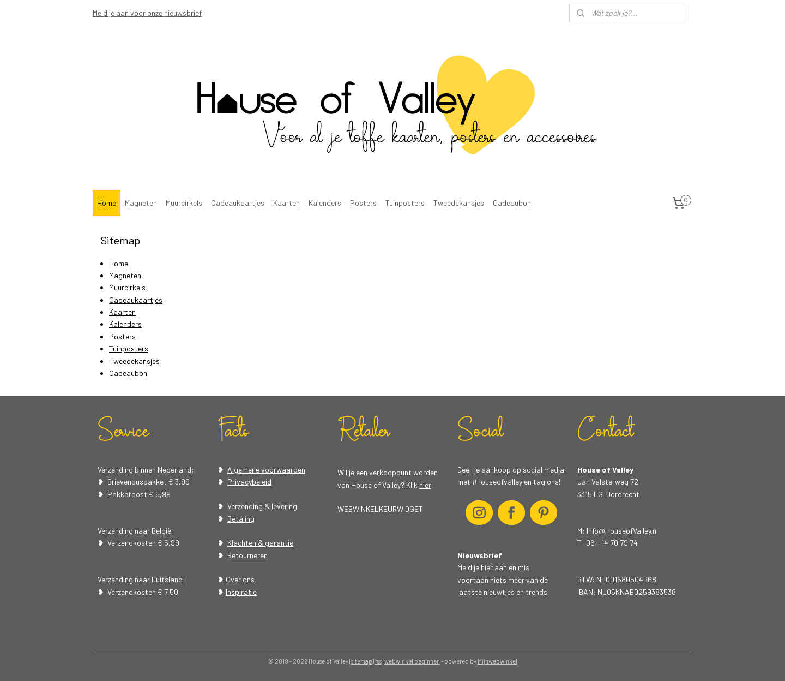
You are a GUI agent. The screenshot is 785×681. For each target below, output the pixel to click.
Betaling (241, 518)
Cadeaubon (512, 202)
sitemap (361, 661)
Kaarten (286, 202)
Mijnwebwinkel (497, 661)
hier (425, 484)
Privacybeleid (249, 481)
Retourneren (247, 555)
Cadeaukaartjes (237, 202)
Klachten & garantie (260, 542)
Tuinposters (405, 202)
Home (106, 202)
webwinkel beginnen (412, 661)
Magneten (141, 202)
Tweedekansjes (458, 202)
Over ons (240, 579)
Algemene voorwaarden (266, 469)
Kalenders (325, 202)
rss (378, 661)
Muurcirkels (184, 202)
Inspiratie (241, 591)
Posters (363, 202)
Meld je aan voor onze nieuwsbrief (147, 12)
